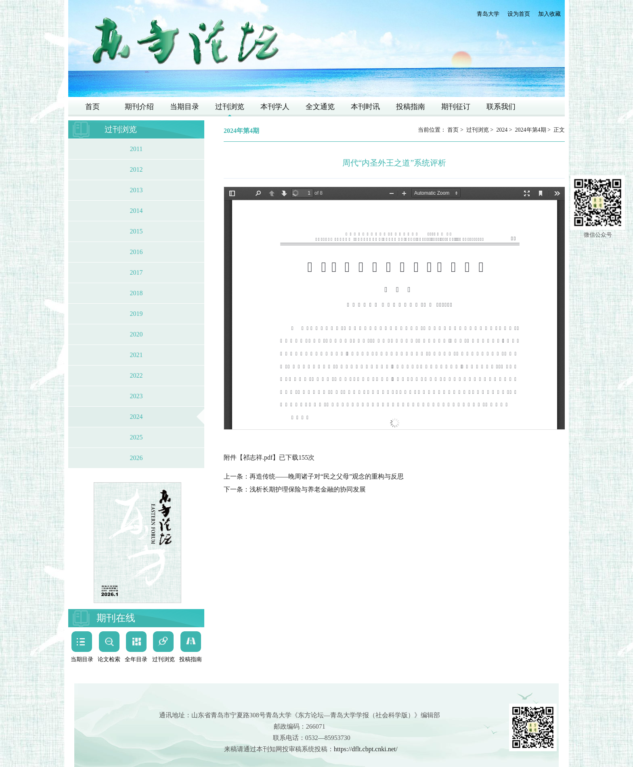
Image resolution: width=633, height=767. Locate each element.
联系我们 (501, 107)
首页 (92, 107)
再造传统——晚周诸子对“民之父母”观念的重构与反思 (326, 476)
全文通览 (320, 107)
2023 (136, 396)
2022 (136, 375)
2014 (136, 210)
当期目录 (184, 107)
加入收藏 (549, 14)
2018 (136, 293)
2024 (136, 416)
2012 (136, 169)
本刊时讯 (365, 107)
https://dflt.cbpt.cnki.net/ (366, 749)
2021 (136, 354)
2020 (136, 334)
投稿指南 (410, 107)
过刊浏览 (229, 107)
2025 (136, 437)
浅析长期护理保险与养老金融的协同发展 (307, 489)
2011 (136, 148)
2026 (136, 457)
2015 (136, 231)
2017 (136, 272)
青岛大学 (488, 14)
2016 (136, 251)
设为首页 (518, 14)
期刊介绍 (139, 107)
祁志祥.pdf (257, 457)
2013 (136, 190)
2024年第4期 (530, 130)
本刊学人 (274, 107)
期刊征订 (455, 107)
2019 (136, 313)
